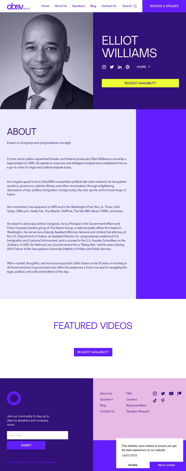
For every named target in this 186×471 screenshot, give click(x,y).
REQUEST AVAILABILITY (93, 352)
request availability (140, 83)
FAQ (129, 393)
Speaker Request (137, 411)
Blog (93, 6)
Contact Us (108, 6)
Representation (136, 405)
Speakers (78, 6)
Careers (131, 399)
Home (45, 6)
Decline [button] (132, 464)
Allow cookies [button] (166, 464)
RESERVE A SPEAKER (164, 6)
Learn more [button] (129, 455)
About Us (61, 6)
